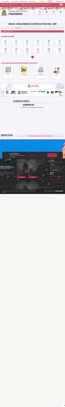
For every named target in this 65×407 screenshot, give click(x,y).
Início (3, 27)
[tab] (34, 12)
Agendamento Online (21, 160)
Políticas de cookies (54, 179)
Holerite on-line (42, 160)
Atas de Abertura (31, 160)
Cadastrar (52, 155)
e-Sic (29, 173)
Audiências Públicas (20, 164)
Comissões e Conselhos (10, 27)
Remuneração (41, 162)
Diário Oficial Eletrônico (32, 169)
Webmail (40, 164)
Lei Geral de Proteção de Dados (57, 182)
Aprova (18, 162)
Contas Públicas (20, 171)
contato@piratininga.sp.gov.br (58, 167)
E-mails (29, 171)
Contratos (30, 167)
